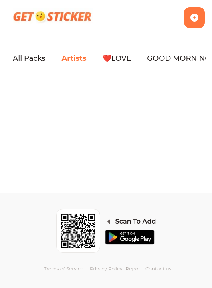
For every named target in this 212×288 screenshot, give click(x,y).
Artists (74, 58)
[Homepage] (53, 17)
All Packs (29, 58)
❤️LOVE (117, 58)
